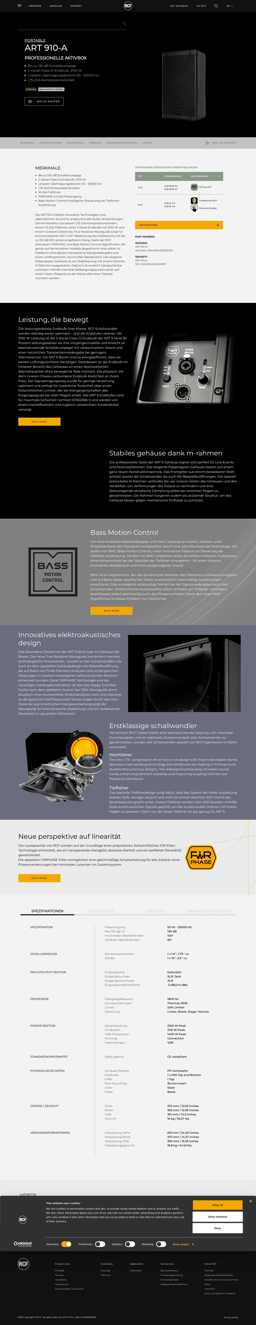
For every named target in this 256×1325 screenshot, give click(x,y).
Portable (59, 1269)
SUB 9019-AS (171, 189)
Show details (181, 1318)
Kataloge (105, 1269)
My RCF (201, 6)
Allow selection (217, 1290)
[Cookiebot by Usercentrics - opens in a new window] (22, 1318)
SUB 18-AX (169, 206)
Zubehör (95, 142)
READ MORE (39, 421)
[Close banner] (250, 1275)
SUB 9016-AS (171, 186)
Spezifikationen (50, 142)
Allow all (217, 1278)
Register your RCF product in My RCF (190, 1238)
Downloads (75, 142)
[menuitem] (56, 6)
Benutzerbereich (169, 1269)
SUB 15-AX (169, 203)
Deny (217, 1301)
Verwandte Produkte (121, 142)
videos (147, 142)
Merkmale (27, 142)
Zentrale (209, 1269)
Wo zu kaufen (48, 101)
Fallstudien (136, 1269)
